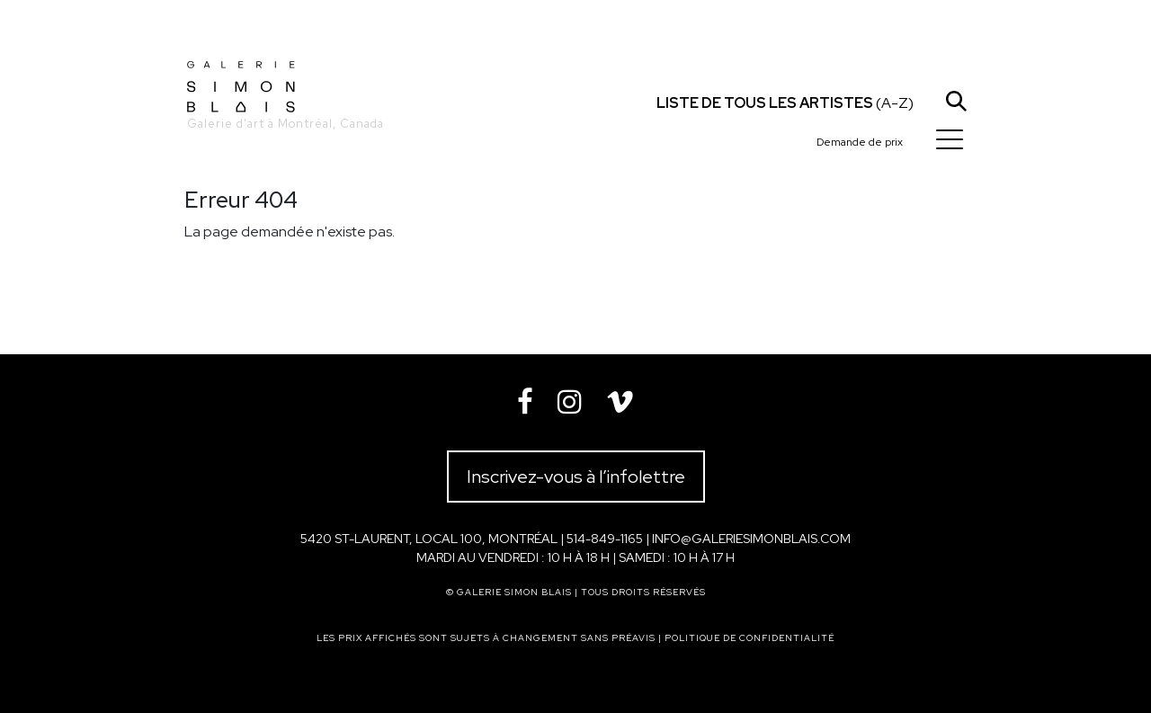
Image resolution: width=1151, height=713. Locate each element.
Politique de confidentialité (749, 638)
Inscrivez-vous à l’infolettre (576, 476)
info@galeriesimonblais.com (751, 538)
